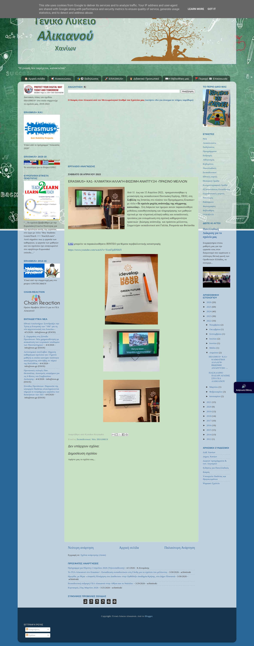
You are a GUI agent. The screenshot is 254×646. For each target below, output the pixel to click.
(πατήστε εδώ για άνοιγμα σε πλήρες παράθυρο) (168, 100)
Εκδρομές (207, 155)
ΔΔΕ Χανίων (209, 452)
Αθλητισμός (208, 159)
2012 (209, 439)
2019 (209, 411)
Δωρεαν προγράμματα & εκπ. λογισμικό (215, 462)
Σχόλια (30, 635)
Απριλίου (214, 352)
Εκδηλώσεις (208, 147)
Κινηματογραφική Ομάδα (215, 185)
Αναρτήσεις (33, 629)
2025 (209, 306)
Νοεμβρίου (214, 324)
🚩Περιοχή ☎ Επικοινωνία (211, 78)
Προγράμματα (209, 151)
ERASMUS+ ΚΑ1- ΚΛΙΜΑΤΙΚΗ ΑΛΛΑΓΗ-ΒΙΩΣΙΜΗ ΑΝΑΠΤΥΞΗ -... (218, 362)
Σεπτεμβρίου (215, 334)
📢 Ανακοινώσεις (61, 78)
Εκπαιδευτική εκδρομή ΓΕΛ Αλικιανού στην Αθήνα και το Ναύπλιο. (100, 583)
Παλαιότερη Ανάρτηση (179, 547)
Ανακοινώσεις (209, 143)
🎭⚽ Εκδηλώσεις (88, 78)
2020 (209, 406)
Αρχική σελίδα (129, 547)
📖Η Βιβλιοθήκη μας (177, 78)
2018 (209, 416)
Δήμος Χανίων (210, 456)
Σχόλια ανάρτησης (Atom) (93, 555)
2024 (209, 311)
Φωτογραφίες (209, 206)
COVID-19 (208, 214)
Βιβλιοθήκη (208, 210)
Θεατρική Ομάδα (211, 181)
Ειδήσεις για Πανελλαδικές (216, 467)
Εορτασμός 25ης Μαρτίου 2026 (83, 587)
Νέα (94, 439)
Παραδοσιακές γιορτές (213, 193)
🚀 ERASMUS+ (114, 78)
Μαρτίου (214, 387)
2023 (209, 316)
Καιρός (206, 472)
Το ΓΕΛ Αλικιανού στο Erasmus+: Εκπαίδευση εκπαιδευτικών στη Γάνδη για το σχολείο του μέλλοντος (117, 572)
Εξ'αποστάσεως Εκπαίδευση (216, 189)
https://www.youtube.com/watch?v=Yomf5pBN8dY (95, 249)
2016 (209, 425)
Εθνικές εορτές (210, 176)
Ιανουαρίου (215, 396)
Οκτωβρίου (215, 329)
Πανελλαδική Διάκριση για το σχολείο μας (212, 233)
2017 (209, 420)
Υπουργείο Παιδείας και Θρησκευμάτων (214, 477)
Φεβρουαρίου (216, 391)
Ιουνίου (213, 343)
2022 (209, 320)
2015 (209, 430)
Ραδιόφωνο (208, 202)
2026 (209, 302)
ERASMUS (102, 439)
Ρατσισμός (208, 197)
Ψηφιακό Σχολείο (211, 483)
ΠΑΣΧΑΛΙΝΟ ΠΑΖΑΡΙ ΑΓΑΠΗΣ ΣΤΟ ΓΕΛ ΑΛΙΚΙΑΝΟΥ (219, 377)
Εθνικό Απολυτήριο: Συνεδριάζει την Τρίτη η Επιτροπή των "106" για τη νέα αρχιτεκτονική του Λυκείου (41, 326)
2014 (209, 434)
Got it (212, 9)
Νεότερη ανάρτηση (81, 547)
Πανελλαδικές (209, 168)
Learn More (196, 9)
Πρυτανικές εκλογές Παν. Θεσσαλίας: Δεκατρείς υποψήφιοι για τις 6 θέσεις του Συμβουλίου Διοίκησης (41, 374)
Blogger (148, 616)
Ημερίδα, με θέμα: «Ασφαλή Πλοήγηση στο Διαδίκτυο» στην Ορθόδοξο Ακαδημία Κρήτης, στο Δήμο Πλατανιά (121, 576)
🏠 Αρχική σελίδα (35, 78)
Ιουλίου (213, 338)
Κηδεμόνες (208, 164)
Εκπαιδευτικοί (83, 439)
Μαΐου (212, 348)
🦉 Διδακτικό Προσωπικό (144, 78)
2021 (209, 402)
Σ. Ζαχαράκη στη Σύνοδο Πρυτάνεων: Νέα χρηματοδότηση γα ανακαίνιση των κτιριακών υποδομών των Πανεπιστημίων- (42, 340)
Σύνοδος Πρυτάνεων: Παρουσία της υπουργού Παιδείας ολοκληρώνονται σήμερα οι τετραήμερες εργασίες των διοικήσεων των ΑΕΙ (41, 390)
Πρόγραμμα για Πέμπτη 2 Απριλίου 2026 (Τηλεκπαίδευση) (96, 568)
